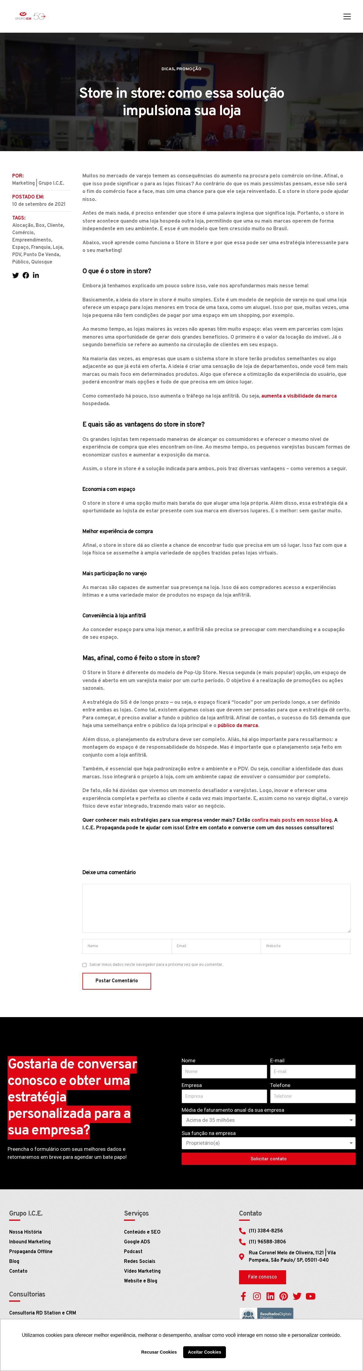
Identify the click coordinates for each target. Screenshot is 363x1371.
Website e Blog (140, 1281)
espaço (20, 248)
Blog (14, 1262)
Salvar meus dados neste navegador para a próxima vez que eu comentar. (156, 965)
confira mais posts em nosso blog (292, 820)
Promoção (188, 69)
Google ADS (137, 1242)
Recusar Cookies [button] (159, 1352)
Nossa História (25, 1232)
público (20, 262)
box (40, 226)
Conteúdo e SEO (142, 1232)
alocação (22, 226)
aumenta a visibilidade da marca (299, 396)
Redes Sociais (139, 1262)
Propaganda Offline (31, 1252)
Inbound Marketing (30, 1242)
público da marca (238, 725)
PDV (16, 255)
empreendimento (31, 240)
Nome (188, 1060)
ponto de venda (41, 255)
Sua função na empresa (209, 1133)
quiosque (41, 262)
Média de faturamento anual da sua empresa (233, 1110)
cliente (55, 226)
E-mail (277, 1060)
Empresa (192, 1085)
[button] (262, 1277)
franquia (40, 248)
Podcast (133, 1252)
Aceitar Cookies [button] (204, 1352)
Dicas (168, 69)
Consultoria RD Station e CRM (42, 1313)
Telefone (280, 1085)
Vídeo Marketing (142, 1271)
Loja (57, 248)
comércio (23, 233)
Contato (18, 1271)
